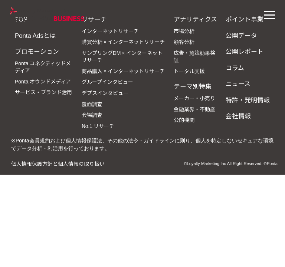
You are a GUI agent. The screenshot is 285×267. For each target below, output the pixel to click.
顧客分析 (184, 41)
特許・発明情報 (248, 99)
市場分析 (184, 30)
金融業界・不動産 (194, 109)
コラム (235, 67)
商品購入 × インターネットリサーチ (123, 71)
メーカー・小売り (194, 98)
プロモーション (37, 51)
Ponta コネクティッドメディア (43, 66)
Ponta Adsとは (35, 35)
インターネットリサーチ (110, 30)
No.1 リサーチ (98, 125)
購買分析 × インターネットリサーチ (123, 41)
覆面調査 (92, 104)
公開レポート (244, 51)
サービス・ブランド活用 (43, 92)
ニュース (238, 83)
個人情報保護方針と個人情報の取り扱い (58, 163)
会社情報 (238, 115)
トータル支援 (189, 71)
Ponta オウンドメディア (43, 81)
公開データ (241, 35)
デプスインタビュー (105, 92)
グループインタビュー (107, 81)
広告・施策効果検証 (194, 56)
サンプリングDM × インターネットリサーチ (122, 56)
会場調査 (92, 114)
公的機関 (184, 119)
